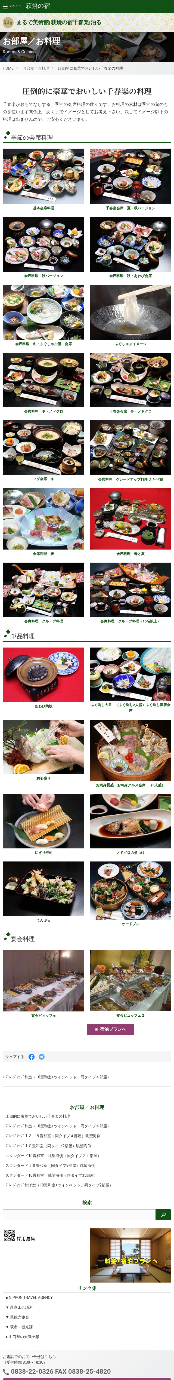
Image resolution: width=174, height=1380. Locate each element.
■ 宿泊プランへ (110, 1029)
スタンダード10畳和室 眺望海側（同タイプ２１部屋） (53, 1156)
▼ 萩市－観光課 (19, 1327)
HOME (8, 68)
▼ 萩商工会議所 (19, 1307)
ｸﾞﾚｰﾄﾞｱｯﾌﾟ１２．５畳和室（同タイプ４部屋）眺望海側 (53, 1136)
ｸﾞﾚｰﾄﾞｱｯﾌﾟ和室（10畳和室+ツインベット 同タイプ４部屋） (58, 1126)
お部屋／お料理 (36, 68)
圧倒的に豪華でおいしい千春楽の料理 (37, 1116)
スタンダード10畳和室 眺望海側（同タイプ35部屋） (51, 1175)
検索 (87, 1202)
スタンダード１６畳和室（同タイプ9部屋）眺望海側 (50, 1165)
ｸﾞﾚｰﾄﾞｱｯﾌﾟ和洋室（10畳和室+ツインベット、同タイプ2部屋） (59, 1185)
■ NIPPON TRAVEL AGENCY (29, 1297)
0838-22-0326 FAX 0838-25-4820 (60, 1371)
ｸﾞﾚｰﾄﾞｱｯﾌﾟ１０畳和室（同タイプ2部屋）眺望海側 (48, 1146)
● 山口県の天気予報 (22, 1337)
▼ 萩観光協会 (17, 1317)
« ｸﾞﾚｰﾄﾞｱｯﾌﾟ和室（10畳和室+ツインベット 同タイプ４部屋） (57, 1077)
